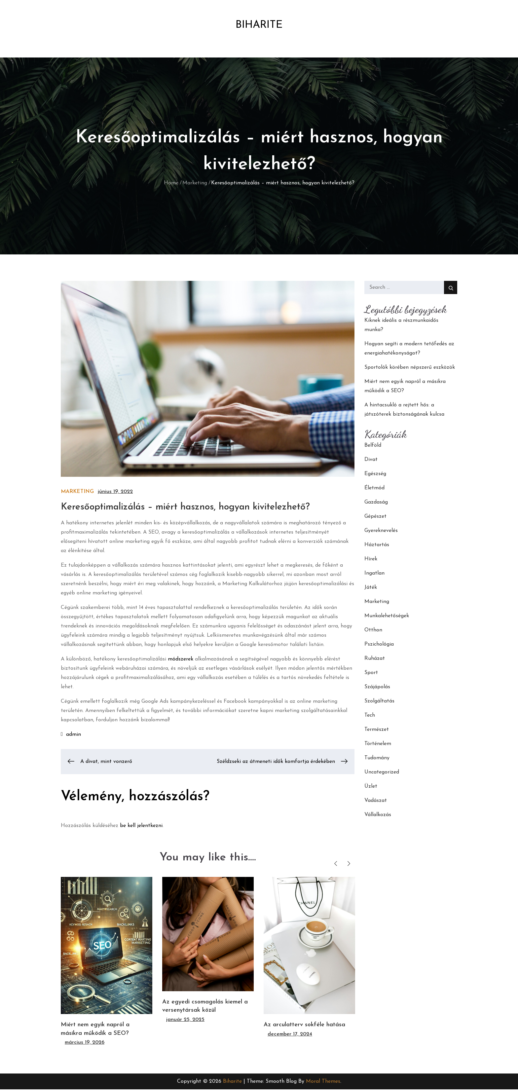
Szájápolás (377, 689)
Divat (371, 462)
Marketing (77, 494)
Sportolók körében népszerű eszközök (409, 370)
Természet (376, 732)
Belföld (372, 448)
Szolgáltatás (379, 703)
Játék (370, 590)
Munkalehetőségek (386, 618)
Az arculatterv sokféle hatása (304, 1027)
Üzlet (370, 789)
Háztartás (376, 547)
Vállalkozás (377, 817)
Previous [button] (335, 866)
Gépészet (375, 519)
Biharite (259, 26)
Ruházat (374, 661)
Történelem (377, 746)
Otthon (373, 632)
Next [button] (348, 866)
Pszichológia (379, 647)
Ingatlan (374, 576)
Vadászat (375, 803)
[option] (106, 965)
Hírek (370, 561)
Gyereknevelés (381, 533)
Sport (371, 675)
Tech (369, 718)
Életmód (374, 490)
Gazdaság (376, 505)
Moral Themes (323, 1084)
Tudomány (376, 760)
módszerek (180, 661)
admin (73, 737)
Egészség (375, 476)
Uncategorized (381, 774)
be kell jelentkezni (141, 828)
